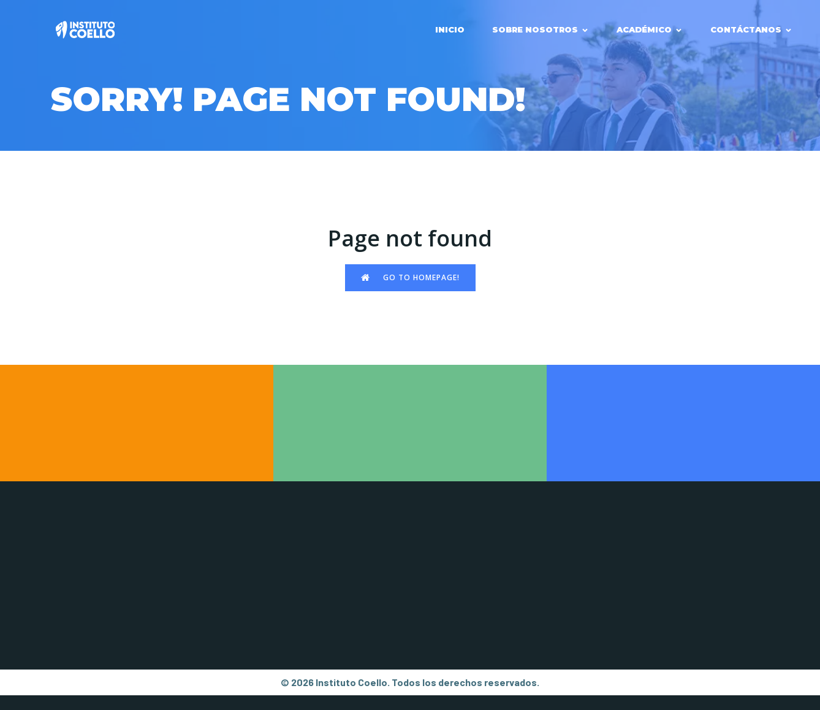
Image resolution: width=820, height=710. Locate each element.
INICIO (450, 29)
